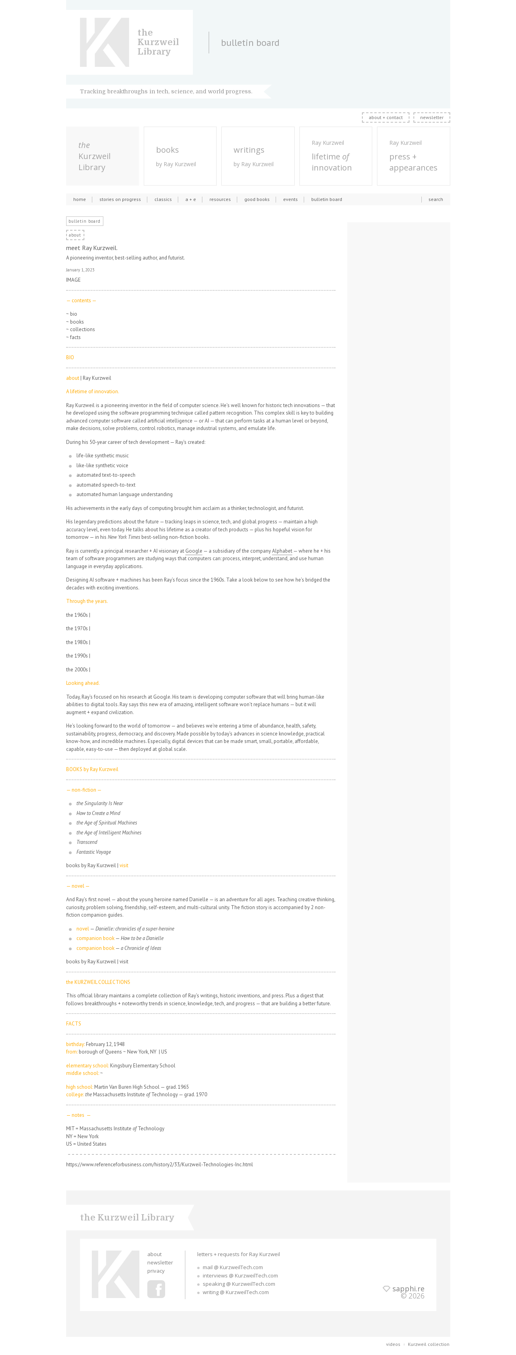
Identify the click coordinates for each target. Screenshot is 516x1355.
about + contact (386, 117)
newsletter (432, 117)
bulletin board (326, 199)
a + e (190, 199)
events (290, 199)
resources (220, 199)
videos (393, 1344)
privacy (156, 1270)
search (435, 199)
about (154, 1254)
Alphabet (282, 551)
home (79, 199)
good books (257, 199)
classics (163, 199)
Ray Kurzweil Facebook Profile (156, 1289)
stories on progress (120, 199)
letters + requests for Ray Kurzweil (238, 1254)
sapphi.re (408, 1288)
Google (193, 551)
